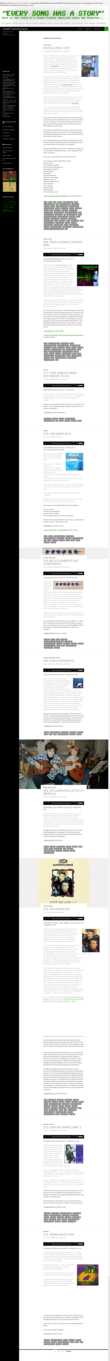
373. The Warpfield (57, 433)
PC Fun (52, 353)
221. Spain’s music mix (58, 1234)
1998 (55, 202)
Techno (49, 239)
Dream (46, 210)
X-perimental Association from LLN (54, 228)
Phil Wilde (54, 1108)
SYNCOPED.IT (6, 113)
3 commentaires (61, 248)
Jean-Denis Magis (72, 214)
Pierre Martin (72, 218)
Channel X (47, 1213)
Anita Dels (60, 1099)
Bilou (52, 639)
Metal (76, 351)
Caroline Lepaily (55, 732)
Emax (55, 347)
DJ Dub (46, 1215)
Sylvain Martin (59, 224)
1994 (4, 208)
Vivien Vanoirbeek (77, 226)
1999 (13, 211)
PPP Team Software (50, 645)
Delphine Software (50, 643)
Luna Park (47, 1106)
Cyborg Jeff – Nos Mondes (9, 139)
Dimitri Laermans (49, 208)
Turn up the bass (49, 852)
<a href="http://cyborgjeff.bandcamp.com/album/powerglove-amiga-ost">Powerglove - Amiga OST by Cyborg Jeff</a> (9, 51)
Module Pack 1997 (56, 48)
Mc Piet (68, 846)
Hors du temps (6, 132)
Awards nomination (7, 163)
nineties (67, 420)
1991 (46, 1099)
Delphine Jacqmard (62, 206)
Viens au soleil (67, 226)
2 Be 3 (4, 200)
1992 (10, 205)
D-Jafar (47, 206)
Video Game (52, 557)
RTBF (61, 1110)
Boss (58, 639)
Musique (47, 218)
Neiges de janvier (7, 135)
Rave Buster (53, 1219)
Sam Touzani (72, 1110)
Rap (80, 1108)
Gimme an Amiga (6, 155)
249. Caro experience (58, 660)
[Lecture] (45, 254)
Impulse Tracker (49, 214)
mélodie (75, 1106)
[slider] (61, 254)
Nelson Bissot (55, 218)
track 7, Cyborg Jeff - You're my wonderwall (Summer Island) (9, 80)
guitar (74, 347)
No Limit (46, 999)
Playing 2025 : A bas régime (9, 129)
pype (56, 220)
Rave (68, 220)
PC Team (58, 353)
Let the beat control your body (73, 999)
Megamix (50, 906)
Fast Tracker (73, 210)
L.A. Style (55, 540)
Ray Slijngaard (53, 1110)
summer (74, 222)
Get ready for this (68, 997)
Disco (57, 208)
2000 (4, 213)
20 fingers (9, 203)
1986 (14, 203)
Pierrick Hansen (49, 220)
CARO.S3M (47, 726)
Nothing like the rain (49, 1001)
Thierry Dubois (74, 224)
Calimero (64, 639)
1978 (12, 203)
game (46, 1103)
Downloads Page (6, 116)
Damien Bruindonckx (50, 345)
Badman (47, 639)
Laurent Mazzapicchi (50, 216)
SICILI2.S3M (47, 840)
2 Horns (6, 202)
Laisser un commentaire (63, 51)
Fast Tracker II (48, 212)
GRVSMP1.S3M (49, 1207)
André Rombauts (68, 202)
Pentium (74, 420)
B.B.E (76, 202)
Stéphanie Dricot (60, 355)
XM (66, 228)
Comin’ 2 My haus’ (62, 265)
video (57, 1114)
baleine (47, 732)
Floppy (68, 347)
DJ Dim (71, 208)
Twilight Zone (79, 997)
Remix (45, 239)
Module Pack (47, 45)
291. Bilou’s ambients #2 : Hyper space (61, 562)
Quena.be (62, 220)
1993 (13, 205)
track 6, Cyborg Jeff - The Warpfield (55, 530)
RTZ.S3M (47, 1334)
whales (79, 734)
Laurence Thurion (76, 1103)
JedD (80, 214)
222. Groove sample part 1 (62, 1127)
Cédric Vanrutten (65, 204)
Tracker (47, 357)
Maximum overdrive (63, 1001)
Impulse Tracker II (56, 349)
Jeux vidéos (66, 1103)
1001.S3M (5, 110)
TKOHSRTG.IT (48, 412)
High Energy (66, 1215)
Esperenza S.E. (53, 261)
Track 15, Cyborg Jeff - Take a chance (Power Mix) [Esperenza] (63, 335)
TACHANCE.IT (48, 331)
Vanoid (53, 542)
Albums (80, 28)
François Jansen (59, 212)
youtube (72, 1114)
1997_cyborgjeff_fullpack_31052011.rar (56, 196)
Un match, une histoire (8, 126)
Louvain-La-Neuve (63, 216)
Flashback (67, 643)
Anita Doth (68, 1099)
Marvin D (54, 1106)
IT (64, 214)
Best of (68, 1101)
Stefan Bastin (59, 222)
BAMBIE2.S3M (48, 633)
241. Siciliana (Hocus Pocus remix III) (63, 792)
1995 (7, 208)
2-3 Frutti (5, 203)
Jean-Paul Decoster (55, 1103)
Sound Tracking (98, 28)
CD (57, 204)
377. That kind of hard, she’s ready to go (60, 374)
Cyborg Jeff (75, 204)
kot (46, 351)
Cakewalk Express (49, 204)
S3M (82, 220)
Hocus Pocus (60, 846)
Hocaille (47, 349)
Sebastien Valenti (49, 222)
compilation (76, 1213)
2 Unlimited (52, 1099)
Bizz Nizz (75, 1101)
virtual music (72, 357)
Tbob (66, 224)
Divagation (65, 208)
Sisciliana (59, 850)
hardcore (52, 657)
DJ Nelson (78, 208)
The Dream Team (76, 355)
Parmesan (63, 218)
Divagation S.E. (52, 449)
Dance (52, 206)
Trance (47, 226)
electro (59, 643)
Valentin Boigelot (56, 226)
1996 (46, 202)
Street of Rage (49, 647)
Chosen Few (55, 1213)
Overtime (68, 1217)
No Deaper (60, 1217)
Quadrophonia (72, 1108)
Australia (47, 1101)
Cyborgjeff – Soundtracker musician (15, 29)
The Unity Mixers (49, 1221)
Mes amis (72, 216)
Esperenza (57, 210)
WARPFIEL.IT (48, 526)
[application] (63, 254)
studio (68, 222)
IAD (80, 212)
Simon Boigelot (49, 355)
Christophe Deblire (66, 1213)
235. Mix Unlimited (56, 909)
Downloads (88, 28)
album (60, 202)
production (62, 1108)
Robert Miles (75, 220)
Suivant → (69, 1351)
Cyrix (72, 343)
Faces (74, 1001)
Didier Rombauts (74, 206)
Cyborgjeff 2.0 (8, 144)
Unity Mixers (72, 1221)
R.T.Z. (72, 1342)
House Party (74, 1215)
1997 (50, 202)
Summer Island (48, 224)
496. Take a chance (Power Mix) (62, 243)
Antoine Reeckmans (54, 343)
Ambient (45, 657)
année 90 (76, 1099)
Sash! (73, 540)
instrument (59, 214)
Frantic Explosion (55, 1215)
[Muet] (77, 254)
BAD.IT (4, 88)
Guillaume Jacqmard (71, 212)
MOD (78, 216)
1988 (6, 205)
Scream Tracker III (71, 645)
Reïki (51, 734)
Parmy (46, 353)
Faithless (65, 210)
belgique (55, 1101)
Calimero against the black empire (54, 641)
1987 (4, 205)
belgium (62, 1101)
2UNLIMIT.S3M (48, 1093)
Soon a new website (7, 147)
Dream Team (48, 347)
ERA (51, 210)
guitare (80, 347)
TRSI (53, 357)
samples (70, 848)
